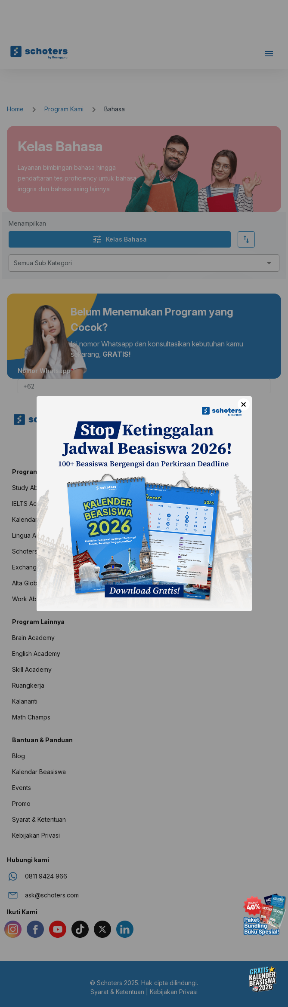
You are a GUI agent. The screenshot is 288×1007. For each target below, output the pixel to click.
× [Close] (243, 404)
